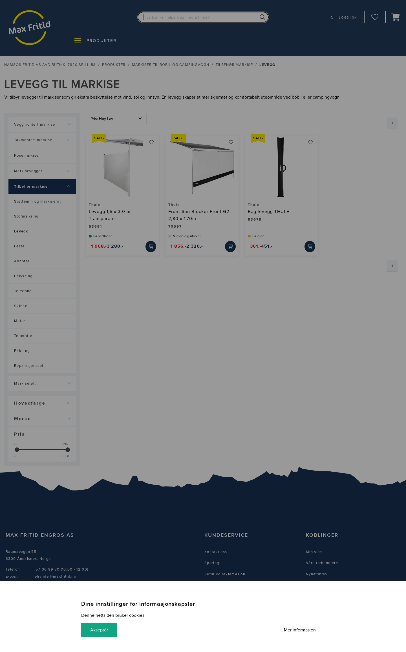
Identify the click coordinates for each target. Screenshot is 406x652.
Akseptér (99, 630)
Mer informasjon (300, 630)
